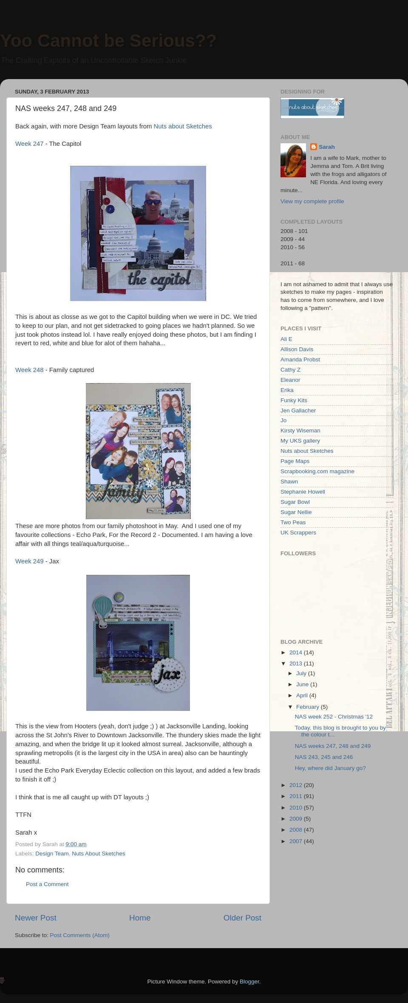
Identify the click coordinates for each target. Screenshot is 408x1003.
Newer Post (36, 917)
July (302, 673)
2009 (296, 818)
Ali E (286, 339)
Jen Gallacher (298, 410)
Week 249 (29, 561)
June (303, 684)
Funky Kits (293, 400)
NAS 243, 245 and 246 (324, 757)
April (302, 695)
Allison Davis (296, 349)
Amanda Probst (300, 359)
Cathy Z (290, 370)
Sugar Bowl (295, 502)
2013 (296, 663)
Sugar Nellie (296, 512)
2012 (296, 785)
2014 (296, 652)
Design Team (52, 853)
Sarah (327, 147)
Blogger (249, 981)
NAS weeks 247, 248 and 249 (333, 746)
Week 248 (29, 370)
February (308, 707)
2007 (296, 841)
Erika (287, 390)
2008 (296, 830)
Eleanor (290, 380)
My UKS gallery (300, 441)
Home (139, 917)
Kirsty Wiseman (300, 430)
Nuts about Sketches (183, 126)
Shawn (289, 481)
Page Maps (294, 461)
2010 (296, 807)
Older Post (242, 917)
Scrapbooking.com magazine (317, 471)
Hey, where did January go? (330, 768)
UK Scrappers (298, 532)
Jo (283, 420)
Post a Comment (47, 884)
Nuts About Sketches (98, 853)
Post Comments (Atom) (80, 935)
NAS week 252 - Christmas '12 (334, 716)
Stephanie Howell (302, 492)
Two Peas (293, 522)
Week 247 (29, 143)
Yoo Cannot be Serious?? (108, 41)
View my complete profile (312, 201)
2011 (296, 796)
